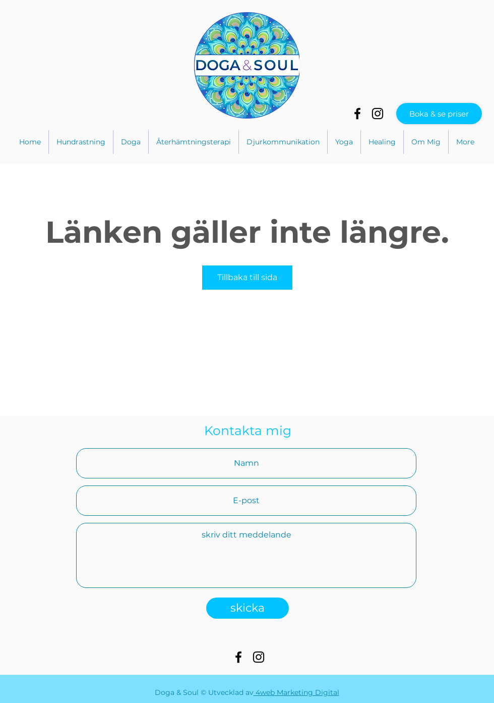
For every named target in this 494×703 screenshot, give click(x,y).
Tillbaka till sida (247, 277)
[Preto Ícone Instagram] (377, 113)
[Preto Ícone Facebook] (357, 113)
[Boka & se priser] (439, 113)
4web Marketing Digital (296, 692)
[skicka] (247, 608)
